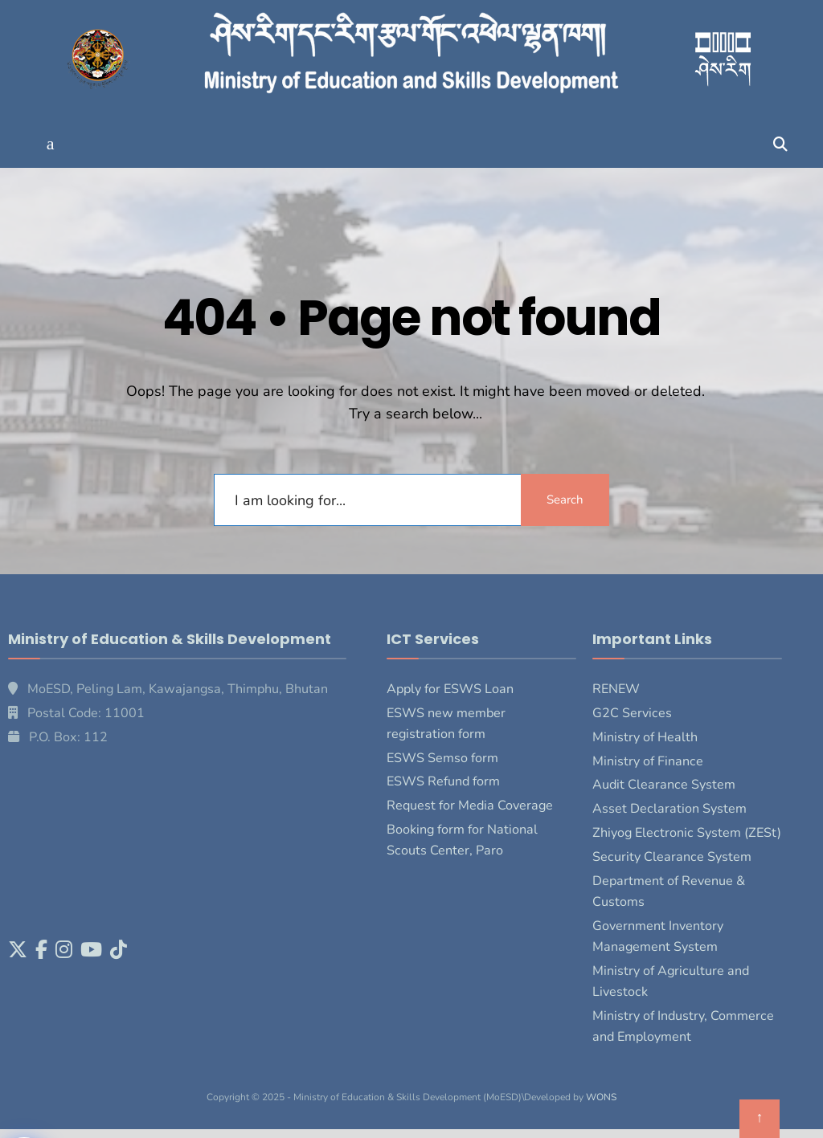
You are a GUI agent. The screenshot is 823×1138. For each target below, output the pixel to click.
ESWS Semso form (442, 758)
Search (565, 500)
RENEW (616, 689)
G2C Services (632, 713)
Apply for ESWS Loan (450, 689)
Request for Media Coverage (470, 805)
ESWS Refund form (443, 781)
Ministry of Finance (647, 761)
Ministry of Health (645, 737)
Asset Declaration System (669, 809)
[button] (50, 144)
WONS (601, 1097)
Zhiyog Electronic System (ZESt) (686, 833)
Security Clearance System (671, 857)
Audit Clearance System (663, 784)
